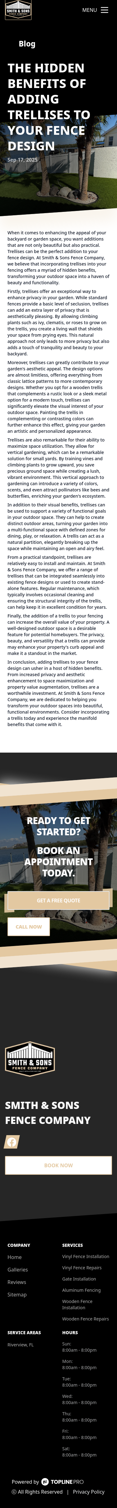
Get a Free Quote (58, 900)
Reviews (16, 1282)
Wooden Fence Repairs (85, 1319)
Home (14, 1257)
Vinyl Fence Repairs (82, 1268)
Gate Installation (79, 1279)
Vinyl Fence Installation (86, 1256)
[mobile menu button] (104, 9)
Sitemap (17, 1294)
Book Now (58, 1165)
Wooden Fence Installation (77, 1304)
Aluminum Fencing (81, 1290)
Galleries (17, 1269)
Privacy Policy (89, 1491)
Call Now (29, 926)
